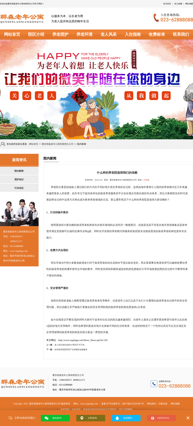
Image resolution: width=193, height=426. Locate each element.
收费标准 (157, 34)
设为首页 (167, 4)
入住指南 (133, 34)
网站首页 (12, 34)
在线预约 (127, 418)
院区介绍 (36, 34)
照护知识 (18, 179)
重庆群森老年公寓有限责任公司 (21, 4)
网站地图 (189, 4)
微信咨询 (56, 418)
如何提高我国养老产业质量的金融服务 (71, 349)
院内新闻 (18, 171)
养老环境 (84, 34)
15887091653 (163, 418)
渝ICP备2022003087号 (133, 403)
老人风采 (109, 34)
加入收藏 (178, 4)
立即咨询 (92, 418)
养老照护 (60, 34)
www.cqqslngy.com (89, 403)
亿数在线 (162, 403)
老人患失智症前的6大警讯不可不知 (69, 345)
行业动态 (18, 188)
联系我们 (181, 34)
